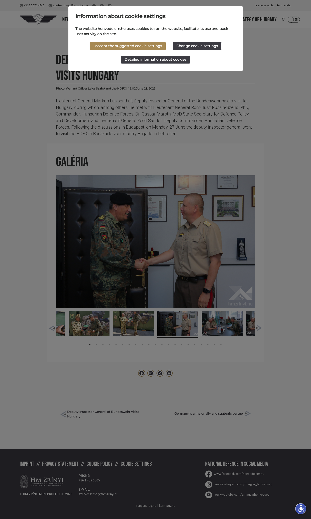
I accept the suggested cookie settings (127, 46)
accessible (301, 508)
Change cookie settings (197, 46)
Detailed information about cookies (155, 59)
